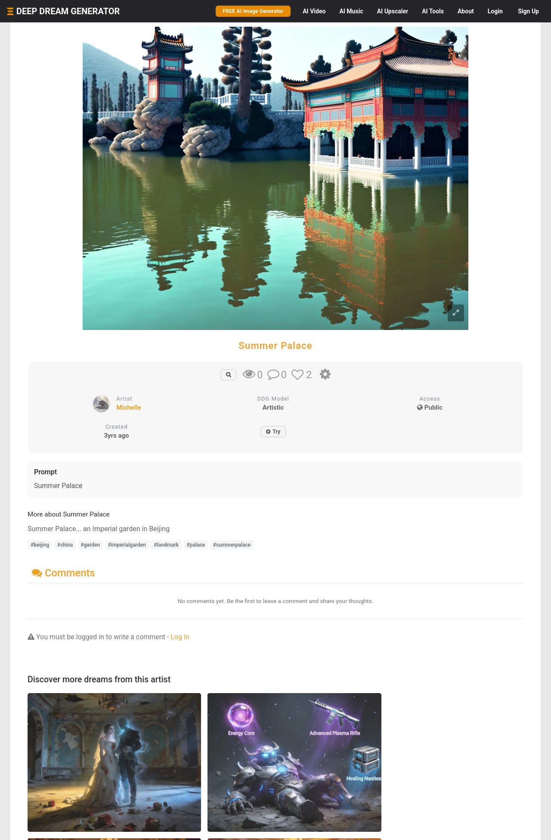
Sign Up (528, 11)
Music (351, 11)
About (466, 11)
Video (314, 11)
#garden (90, 545)
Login (495, 11)
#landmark (166, 545)
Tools (433, 11)
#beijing (40, 545)
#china (65, 545)
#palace (196, 545)
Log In (179, 637)
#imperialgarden (127, 545)
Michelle (128, 407)
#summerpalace (232, 545)
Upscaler (392, 11)
